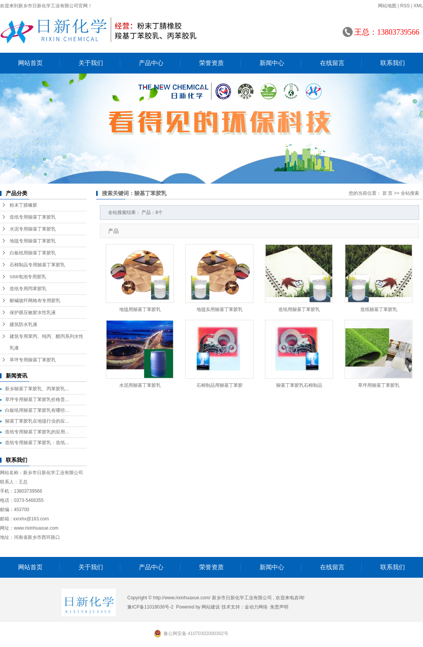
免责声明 (279, 607)
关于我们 (90, 63)
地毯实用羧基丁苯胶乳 (220, 309)
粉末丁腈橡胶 (23, 205)
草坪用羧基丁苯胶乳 (379, 385)
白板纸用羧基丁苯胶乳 (33, 253)
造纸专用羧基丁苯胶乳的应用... (37, 432)
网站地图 (387, 5)
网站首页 (30, 63)
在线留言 (332, 63)
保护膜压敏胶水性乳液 (33, 312)
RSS (405, 5)
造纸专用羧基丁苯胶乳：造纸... (37, 442)
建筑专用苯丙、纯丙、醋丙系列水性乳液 (46, 342)
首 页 (387, 193)
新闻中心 (272, 63)
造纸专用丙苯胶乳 (28, 288)
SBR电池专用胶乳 (28, 276)
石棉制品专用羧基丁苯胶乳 (37, 264)
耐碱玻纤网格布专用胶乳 (35, 300)
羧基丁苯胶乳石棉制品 (299, 385)
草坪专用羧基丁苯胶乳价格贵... (37, 399)
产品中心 (151, 63)
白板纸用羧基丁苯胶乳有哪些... (37, 410)
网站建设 (211, 607)
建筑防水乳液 (23, 324)
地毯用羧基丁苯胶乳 (140, 309)
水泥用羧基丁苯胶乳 (140, 385)
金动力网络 (256, 607)
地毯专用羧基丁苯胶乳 (33, 241)
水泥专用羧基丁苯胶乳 (33, 229)
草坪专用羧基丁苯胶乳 (33, 360)
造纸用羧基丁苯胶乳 (299, 309)
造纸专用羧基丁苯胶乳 (33, 217)
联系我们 (392, 63)
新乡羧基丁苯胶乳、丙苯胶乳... (37, 388)
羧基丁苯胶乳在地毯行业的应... (37, 421)
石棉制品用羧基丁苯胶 (220, 385)
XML (418, 5)
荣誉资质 (211, 63)
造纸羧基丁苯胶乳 (378, 309)
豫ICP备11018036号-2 (150, 607)
